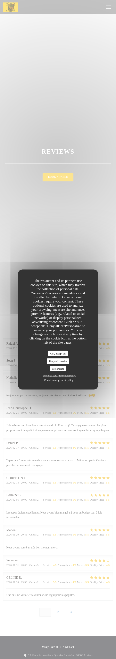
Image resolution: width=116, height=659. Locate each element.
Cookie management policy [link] (58, 380)
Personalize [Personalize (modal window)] (58, 368)
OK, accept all (58, 353)
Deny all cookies (58, 361)
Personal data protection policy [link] (59, 375)
